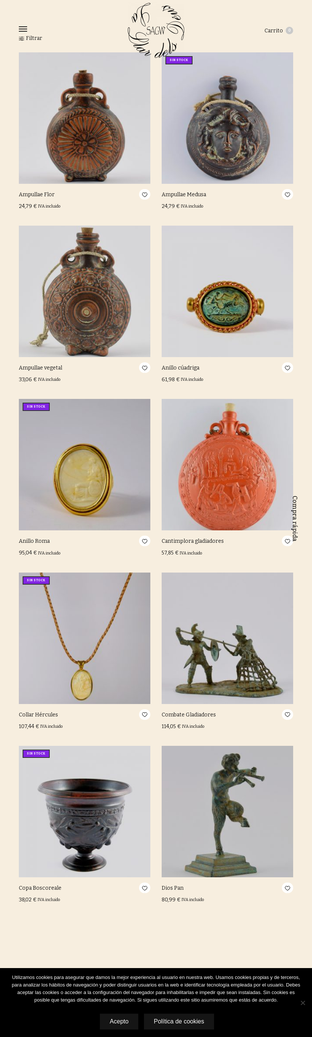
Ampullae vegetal (40, 368)
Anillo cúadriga (180, 368)
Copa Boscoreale (40, 888)
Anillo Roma (34, 541)
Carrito (279, 30)
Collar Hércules (38, 715)
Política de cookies (179, 1021)
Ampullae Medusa (184, 194)
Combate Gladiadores (189, 715)
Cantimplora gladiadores (193, 541)
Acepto (118, 1021)
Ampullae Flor (37, 194)
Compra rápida (294, 519)
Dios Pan (173, 888)
